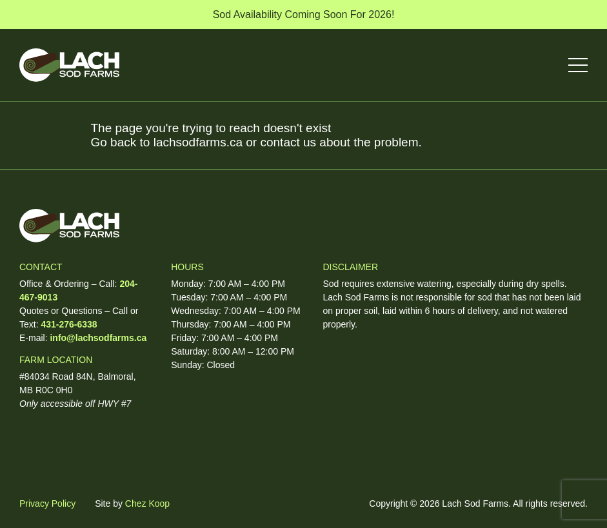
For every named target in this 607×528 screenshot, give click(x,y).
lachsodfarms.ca (198, 142)
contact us (288, 142)
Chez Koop (147, 503)
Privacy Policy (47, 503)
